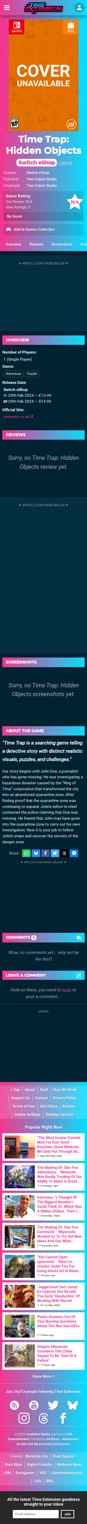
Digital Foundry (39, 1464)
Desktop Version (59, 1114)
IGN (7, 1473)
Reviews (36, 244)
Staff (44, 1090)
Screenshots (62, 244)
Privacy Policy (64, 1098)
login (66, 990)
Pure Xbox (13, 1464)
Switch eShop (38, 173)
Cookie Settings (27, 1114)
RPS (49, 1481)
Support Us (20, 1098)
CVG (37, 1481)
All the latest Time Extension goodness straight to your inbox (43, 1502)
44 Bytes (53, 1439)
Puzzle (32, 374)
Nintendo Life (37, 1456)
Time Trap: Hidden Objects (43, 150)
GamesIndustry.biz (67, 1473)
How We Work (65, 1090)
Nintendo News (70, 1464)
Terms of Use (23, 1106)
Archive (68, 1106)
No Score (14, 216)
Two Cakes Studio (42, 179)
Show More (43, 1376)
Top (15, 1090)
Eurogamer (25, 1473)
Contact (41, 1098)
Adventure (13, 374)
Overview (13, 244)
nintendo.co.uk (18, 416)
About (30, 1090)
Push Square (63, 1456)
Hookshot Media (38, 1434)
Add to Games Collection (30, 230)
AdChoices (69, 1439)
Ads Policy (48, 1106)
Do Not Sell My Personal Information (43, 1444)
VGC (43, 1473)
